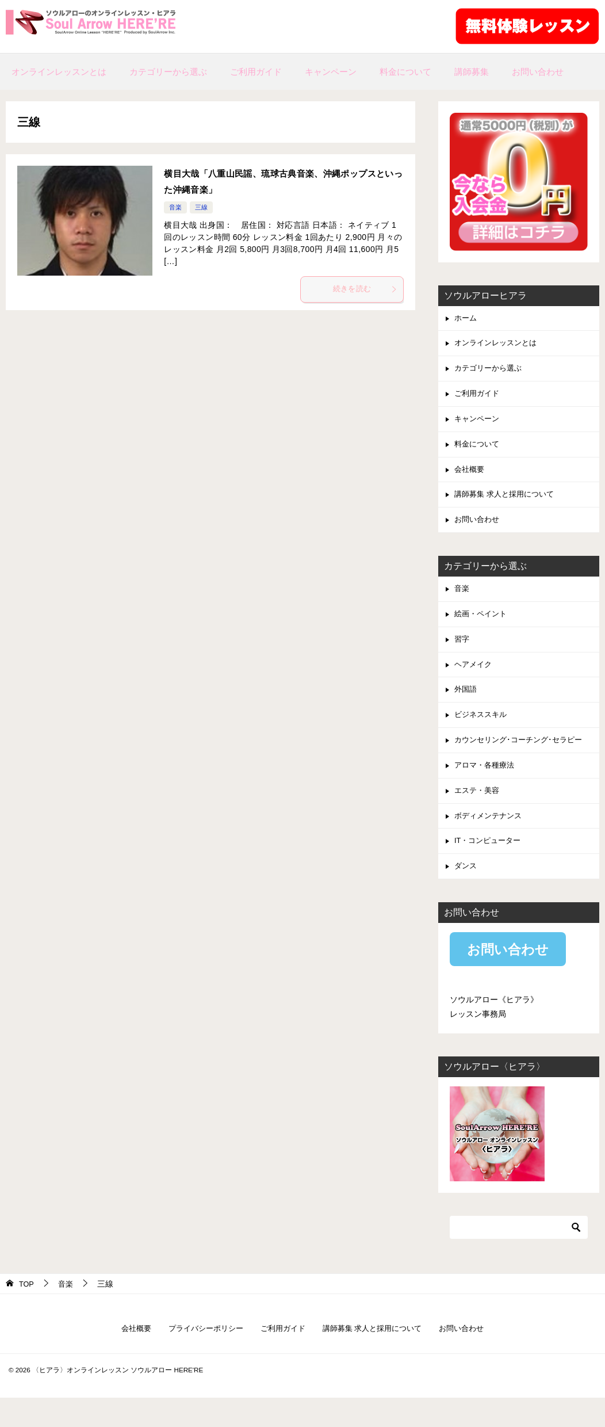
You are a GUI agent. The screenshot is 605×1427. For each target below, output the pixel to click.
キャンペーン (331, 72)
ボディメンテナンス (490, 840)
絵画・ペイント (482, 627)
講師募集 (471, 72)
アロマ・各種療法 (486, 787)
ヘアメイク (474, 681)
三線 (203, 207)
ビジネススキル (482, 734)
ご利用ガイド (256, 72)
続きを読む (364, 290)
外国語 (466, 707)
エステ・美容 (478, 814)
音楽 (176, 207)
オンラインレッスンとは (59, 72)
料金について (405, 72)
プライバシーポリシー (199, 1357)
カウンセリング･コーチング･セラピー (522, 760)
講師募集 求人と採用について (507, 504)
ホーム (466, 318)
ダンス (466, 893)
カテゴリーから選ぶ (168, 72)
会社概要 (470, 478)
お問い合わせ (538, 72)
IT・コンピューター (490, 867)
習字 (462, 654)
